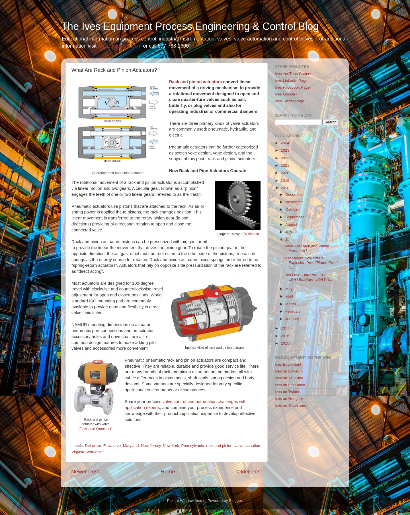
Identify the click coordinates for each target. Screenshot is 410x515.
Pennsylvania (192, 445)
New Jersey (151, 445)
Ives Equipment (288, 364)
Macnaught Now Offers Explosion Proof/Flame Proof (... (311, 262)
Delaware (93, 445)
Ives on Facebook (290, 385)
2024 (285, 143)
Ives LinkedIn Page (291, 80)
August (291, 224)
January (292, 319)
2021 (285, 165)
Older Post (249, 472)
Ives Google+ (286, 94)
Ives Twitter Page (289, 101)
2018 (285, 188)
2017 (285, 328)
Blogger (235, 500)
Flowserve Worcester (95, 429)
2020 (285, 173)
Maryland (131, 445)
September (294, 217)
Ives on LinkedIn (289, 371)
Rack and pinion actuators (195, 82)
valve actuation (247, 445)
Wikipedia (251, 234)
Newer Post (85, 472)
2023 (285, 150)
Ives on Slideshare (290, 405)
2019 (285, 180)
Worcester (95, 452)
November (294, 202)
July (288, 232)
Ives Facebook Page (292, 87)
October (292, 209)
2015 (285, 343)
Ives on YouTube (289, 378)
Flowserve (112, 445)
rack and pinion (219, 445)
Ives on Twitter (287, 392)
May (289, 289)
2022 (285, 158)
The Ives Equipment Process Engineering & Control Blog (190, 26)
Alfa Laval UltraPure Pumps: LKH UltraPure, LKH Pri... (308, 277)
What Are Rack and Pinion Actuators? (306, 248)
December (294, 194)
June (289, 239)
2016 (285, 336)
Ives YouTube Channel (294, 74)
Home (168, 472)
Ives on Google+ (289, 398)
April (289, 296)
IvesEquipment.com (120, 46)
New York (171, 445)
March (290, 304)
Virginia (77, 452)
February (293, 311)
